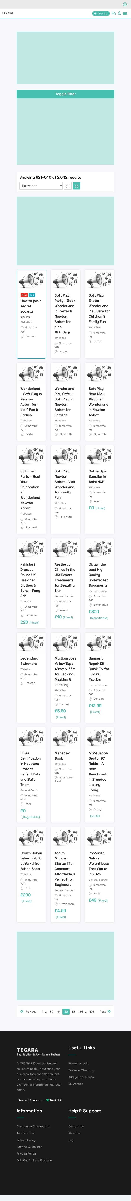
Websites (26, 322)
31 (58, 1011)
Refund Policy (26, 1140)
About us (74, 1133)
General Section (65, 596)
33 (73, 1011)
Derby (97, 809)
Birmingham (101, 604)
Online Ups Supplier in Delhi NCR (97, 476)
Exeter (64, 351)
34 (81, 1011)
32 (66, 1011)
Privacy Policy (26, 1153)
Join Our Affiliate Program (34, 1160)
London (31, 336)
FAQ (70, 1140)
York (28, 803)
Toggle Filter (65, 94)
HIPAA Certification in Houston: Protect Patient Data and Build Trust (30, 769)
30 (51, 1011)
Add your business (81, 1077)
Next (105, 1011)
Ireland (98, 501)
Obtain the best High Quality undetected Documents (99, 575)
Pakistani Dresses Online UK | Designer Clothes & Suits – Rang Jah (30, 580)
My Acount (75, 1084)
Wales (97, 893)
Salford (64, 704)
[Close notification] (125, 4)
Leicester (31, 615)
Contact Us (76, 1126)
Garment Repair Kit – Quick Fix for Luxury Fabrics (99, 669)
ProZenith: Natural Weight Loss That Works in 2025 (99, 863)
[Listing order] (41, 186)
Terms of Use (25, 1133)
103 (92, 1011)
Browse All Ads (78, 1063)
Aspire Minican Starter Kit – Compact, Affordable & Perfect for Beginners (65, 869)
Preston (30, 683)
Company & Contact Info (33, 1126)
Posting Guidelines (29, 1147)
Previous (28, 1011)
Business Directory (81, 1070)
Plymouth (66, 434)
